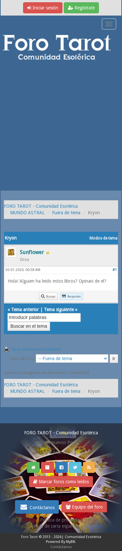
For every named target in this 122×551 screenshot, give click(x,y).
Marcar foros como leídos (61, 481)
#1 (115, 270)
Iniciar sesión (42, 7)
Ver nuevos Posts (61, 442)
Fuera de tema (66, 212)
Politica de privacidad (61, 519)
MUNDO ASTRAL (27, 212)
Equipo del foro (84, 507)
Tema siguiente (59, 309)
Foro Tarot (29, 537)
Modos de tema (103, 238)
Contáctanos (37, 506)
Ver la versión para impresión (36, 349)
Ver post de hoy (61, 452)
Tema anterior (25, 309)
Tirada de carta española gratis (61, 526)
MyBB (70, 542)
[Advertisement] (61, 126)
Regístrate (81, 7)
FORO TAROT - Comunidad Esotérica (41, 206)
